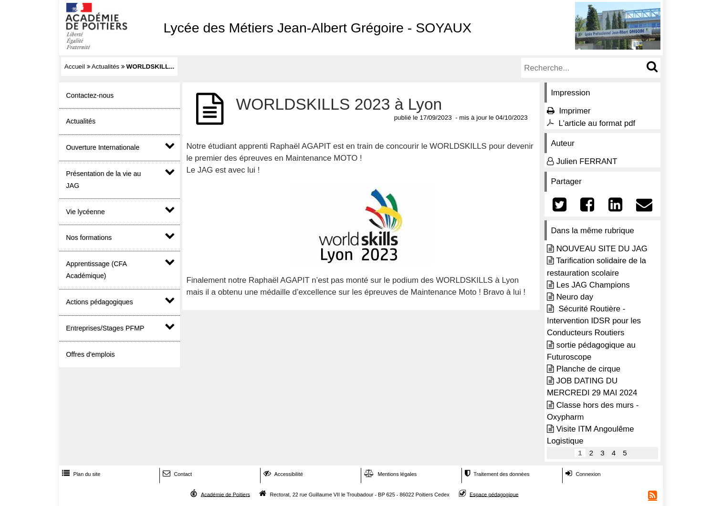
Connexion (582, 474)
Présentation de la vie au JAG (103, 179)
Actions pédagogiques (99, 302)
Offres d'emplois (90, 354)
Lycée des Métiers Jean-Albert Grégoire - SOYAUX (317, 27)
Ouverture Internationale (102, 147)
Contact (176, 474)
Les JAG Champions (593, 284)
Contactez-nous (90, 95)
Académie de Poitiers (225, 494)
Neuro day (574, 296)
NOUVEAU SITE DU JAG (602, 248)
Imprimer (574, 110)
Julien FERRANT (586, 161)
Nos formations (89, 237)
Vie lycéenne (85, 212)
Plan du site (80, 474)
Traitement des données (496, 474)
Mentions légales (389, 474)
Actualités (105, 66)
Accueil (74, 66)
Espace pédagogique (494, 494)
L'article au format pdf (596, 123)
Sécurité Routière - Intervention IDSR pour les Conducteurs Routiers (594, 320)
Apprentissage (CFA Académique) (96, 269)
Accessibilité (282, 474)
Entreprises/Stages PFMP (105, 328)
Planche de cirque (588, 368)
